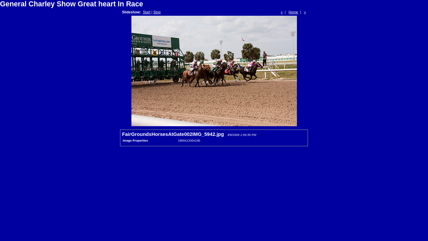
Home (293, 12)
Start (146, 12)
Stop (156, 12)
